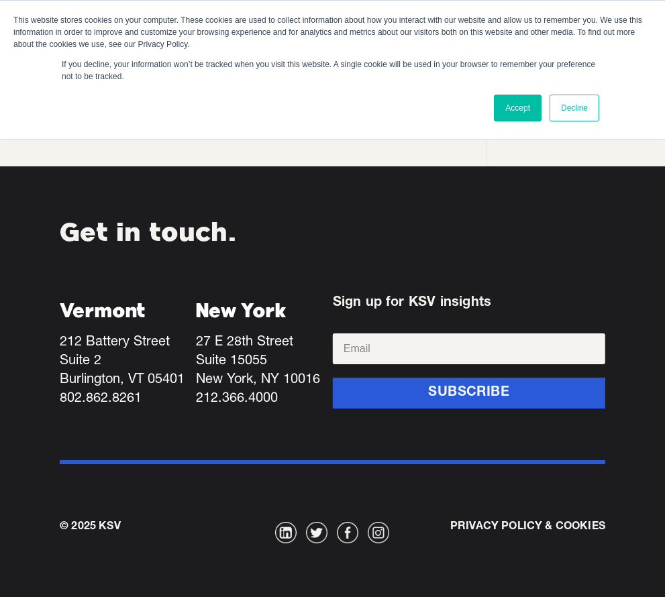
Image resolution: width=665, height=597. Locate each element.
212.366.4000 (237, 399)
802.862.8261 (101, 399)
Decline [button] (574, 108)
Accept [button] (517, 108)
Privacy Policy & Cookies (527, 527)
